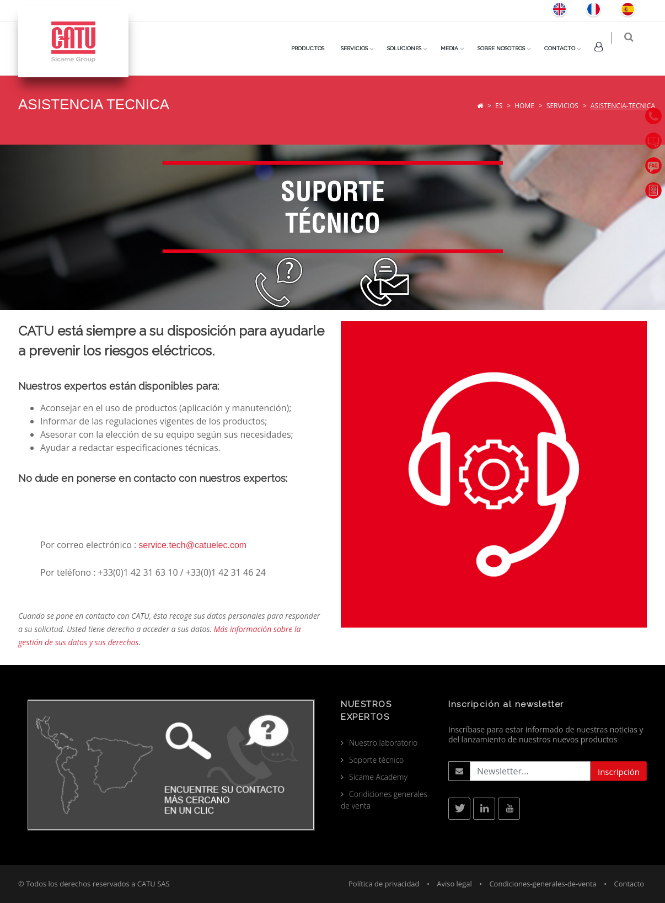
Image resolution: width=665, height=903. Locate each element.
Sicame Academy (378, 777)
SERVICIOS (361, 48)
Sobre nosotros (508, 48)
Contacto (566, 48)
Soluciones (411, 48)
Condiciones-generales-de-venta (542, 884)
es (498, 105)
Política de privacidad (383, 884)
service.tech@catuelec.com (192, 545)
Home (524, 105)
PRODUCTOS (314, 48)
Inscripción (619, 771)
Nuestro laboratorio (383, 742)
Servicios (562, 105)
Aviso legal (454, 884)
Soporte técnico (376, 760)
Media (456, 48)
